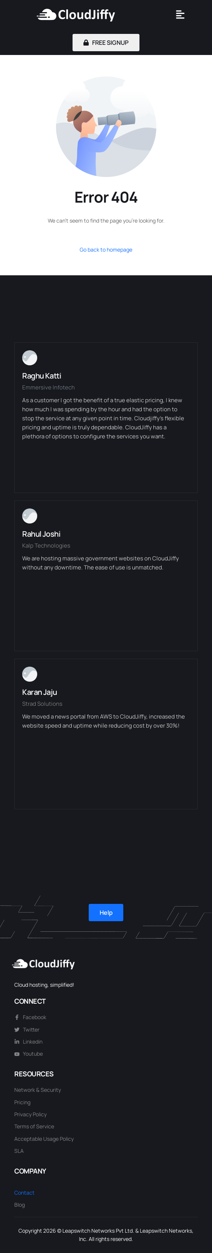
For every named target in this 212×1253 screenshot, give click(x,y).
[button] (180, 15)
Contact (24, 1192)
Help (106, 912)
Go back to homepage (106, 249)
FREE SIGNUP (106, 42)
